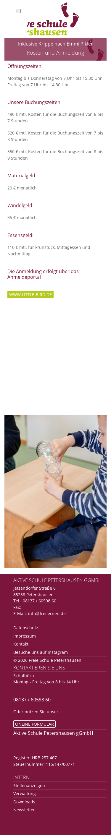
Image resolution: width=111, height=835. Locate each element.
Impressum (24, 636)
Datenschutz (25, 627)
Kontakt (20, 644)
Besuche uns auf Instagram (40, 652)
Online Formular (34, 724)
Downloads (24, 802)
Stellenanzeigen (29, 785)
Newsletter (24, 810)
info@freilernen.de (47, 613)
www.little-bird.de (30, 294)
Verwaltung (24, 793)
